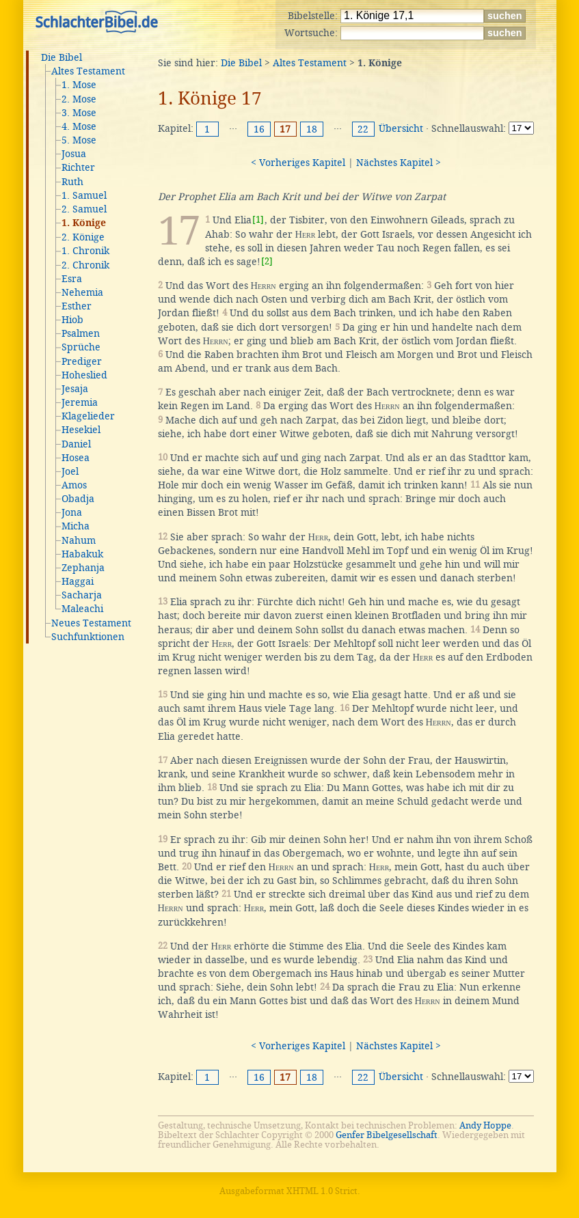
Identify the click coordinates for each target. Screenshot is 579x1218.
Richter (78, 167)
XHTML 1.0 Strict (322, 1191)
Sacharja (82, 595)
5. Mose (79, 140)
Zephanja (83, 567)
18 (311, 129)
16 (259, 129)
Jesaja (75, 388)
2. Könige (83, 237)
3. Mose (79, 112)
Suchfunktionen (87, 636)
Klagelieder (88, 416)
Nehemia (82, 292)
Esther (77, 306)
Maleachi (82, 608)
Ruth (72, 181)
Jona (72, 512)
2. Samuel (84, 209)
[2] (267, 261)
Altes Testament (88, 71)
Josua (74, 153)
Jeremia (80, 402)
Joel (70, 471)
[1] (258, 219)
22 (363, 129)
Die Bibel (61, 57)
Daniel (76, 444)
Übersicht (401, 128)
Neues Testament (91, 623)
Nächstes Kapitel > (398, 162)
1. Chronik (85, 250)
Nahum (79, 540)
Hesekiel (81, 429)
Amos (74, 485)
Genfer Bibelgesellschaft (386, 1135)
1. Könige (84, 223)
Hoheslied (84, 375)
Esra (72, 278)
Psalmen (81, 333)
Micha (76, 526)
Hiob (72, 319)
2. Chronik (85, 265)
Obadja (78, 498)
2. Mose (79, 99)
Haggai (78, 581)
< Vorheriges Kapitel (298, 162)
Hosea (76, 457)
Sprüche (81, 347)
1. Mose (79, 84)
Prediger (82, 361)
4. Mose (79, 126)
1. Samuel (84, 195)
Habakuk (82, 554)
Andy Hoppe (485, 1125)
